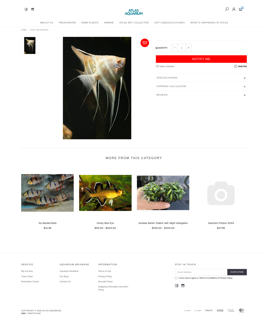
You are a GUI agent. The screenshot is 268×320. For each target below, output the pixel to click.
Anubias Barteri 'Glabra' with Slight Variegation (163, 226)
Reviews (162, 109)
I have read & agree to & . (204, 278)
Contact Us (65, 281)
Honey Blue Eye (105, 226)
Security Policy (105, 281)
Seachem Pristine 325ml (221, 226)
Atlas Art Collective (134, 22)
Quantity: (162, 62)
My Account (27, 271)
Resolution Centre (30, 281)
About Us (46, 22)
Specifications (167, 91)
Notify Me (201, 73)
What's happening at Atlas (209, 22)
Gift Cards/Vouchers (169, 22)
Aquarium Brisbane (69, 271)
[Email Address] (201, 272)
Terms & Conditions (208, 278)
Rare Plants (90, 22)
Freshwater (67, 22)
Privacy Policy (105, 276)
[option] (97, 88)
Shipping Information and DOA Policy (113, 288)
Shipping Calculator (171, 100)
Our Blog (64, 276)
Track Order (27, 276)
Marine (109, 22)
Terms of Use (104, 271)
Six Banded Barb (47, 226)
